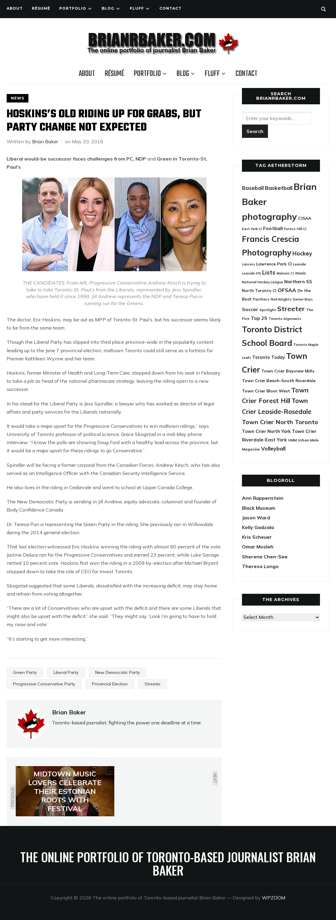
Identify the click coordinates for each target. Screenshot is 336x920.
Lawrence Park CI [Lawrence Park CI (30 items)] (274, 264)
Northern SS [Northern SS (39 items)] (298, 281)
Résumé (41, 8)
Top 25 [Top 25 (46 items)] (259, 318)
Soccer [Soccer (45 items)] (250, 309)
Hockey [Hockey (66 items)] (302, 253)
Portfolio (72, 8)
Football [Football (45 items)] (273, 228)
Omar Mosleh (257, 547)
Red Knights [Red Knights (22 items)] (281, 299)
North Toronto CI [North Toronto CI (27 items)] (259, 290)
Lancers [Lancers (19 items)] (248, 264)
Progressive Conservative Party (44, 684)
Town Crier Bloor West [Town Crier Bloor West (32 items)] (266, 390)
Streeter (153, 684)
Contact (170, 8)
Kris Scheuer (257, 537)
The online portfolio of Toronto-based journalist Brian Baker (168, 863)
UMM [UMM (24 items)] (292, 440)
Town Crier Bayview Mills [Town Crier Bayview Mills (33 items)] (287, 370)
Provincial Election (110, 684)
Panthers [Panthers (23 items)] (261, 299)
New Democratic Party (117, 672)
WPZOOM (273, 898)
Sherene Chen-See (265, 557)
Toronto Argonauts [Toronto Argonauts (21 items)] (285, 319)
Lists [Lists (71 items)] (269, 272)
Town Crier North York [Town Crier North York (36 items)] (266, 431)
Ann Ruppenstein (262, 498)
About (15, 8)
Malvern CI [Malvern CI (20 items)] (285, 273)
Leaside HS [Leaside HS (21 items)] (251, 273)
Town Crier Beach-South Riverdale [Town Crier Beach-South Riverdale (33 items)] (278, 380)
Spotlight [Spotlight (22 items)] (267, 309)
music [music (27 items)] (300, 273)
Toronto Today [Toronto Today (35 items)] (268, 357)
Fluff (137, 8)
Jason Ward (256, 518)
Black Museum (258, 508)
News (17, 98)
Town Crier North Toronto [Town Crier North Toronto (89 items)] (280, 422)
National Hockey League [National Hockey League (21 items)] (262, 282)
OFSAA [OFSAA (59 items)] (287, 290)
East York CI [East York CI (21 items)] (252, 229)
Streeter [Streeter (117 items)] (291, 308)
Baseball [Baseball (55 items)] (253, 188)
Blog (108, 8)
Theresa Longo (260, 566)
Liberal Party (66, 672)
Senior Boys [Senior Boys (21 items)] (303, 299)
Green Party (25, 672)
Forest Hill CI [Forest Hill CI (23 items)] (295, 228)
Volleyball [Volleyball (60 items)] (273, 448)
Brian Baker (45, 141)
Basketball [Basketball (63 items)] (278, 187)
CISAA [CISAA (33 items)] (304, 218)
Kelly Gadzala (258, 527)
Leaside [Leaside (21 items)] (299, 264)
